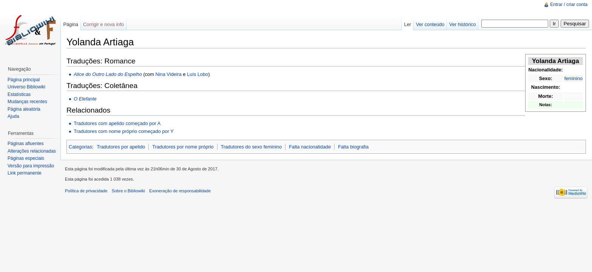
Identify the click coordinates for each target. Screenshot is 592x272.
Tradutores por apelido (121, 147)
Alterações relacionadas (32, 151)
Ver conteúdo (430, 24)
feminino (573, 78)
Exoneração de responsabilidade (180, 191)
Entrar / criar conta (568, 4)
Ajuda (13, 116)
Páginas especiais (26, 158)
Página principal (24, 79)
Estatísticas (19, 94)
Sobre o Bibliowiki (128, 191)
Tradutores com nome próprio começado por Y (124, 131)
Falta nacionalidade (310, 147)
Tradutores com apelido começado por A (117, 123)
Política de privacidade (86, 191)
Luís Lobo (197, 74)
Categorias (80, 147)
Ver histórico (462, 24)
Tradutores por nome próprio (182, 147)
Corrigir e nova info (103, 24)
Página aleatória (24, 109)
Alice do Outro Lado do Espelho (108, 74)
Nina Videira (168, 74)
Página (70, 24)
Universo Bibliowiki (26, 87)
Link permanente (24, 173)
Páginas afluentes (25, 143)
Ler (407, 24)
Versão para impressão (31, 165)
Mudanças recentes (27, 101)
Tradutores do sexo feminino (251, 147)
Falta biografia (353, 147)
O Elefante (85, 99)
